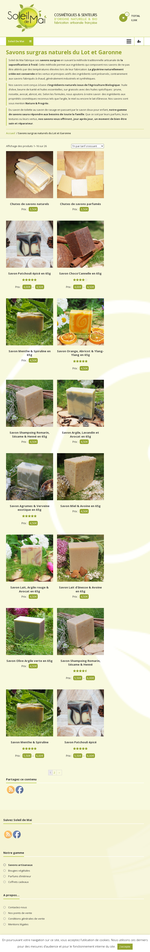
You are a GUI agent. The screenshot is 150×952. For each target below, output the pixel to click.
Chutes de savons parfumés (80, 204)
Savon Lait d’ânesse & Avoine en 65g (80, 589)
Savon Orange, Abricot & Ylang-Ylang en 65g (80, 353)
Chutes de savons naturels (29, 204)
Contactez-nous (17, 907)
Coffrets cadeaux (18, 882)
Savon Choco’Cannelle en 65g (80, 273)
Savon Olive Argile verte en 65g (29, 661)
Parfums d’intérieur (19, 876)
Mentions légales (18, 924)
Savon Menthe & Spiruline (29, 742)
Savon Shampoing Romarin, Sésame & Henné (80, 663)
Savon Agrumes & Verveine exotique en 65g (29, 508)
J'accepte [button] (125, 946)
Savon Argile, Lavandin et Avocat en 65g (80, 434)
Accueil (10, 133)
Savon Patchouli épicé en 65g (29, 273)
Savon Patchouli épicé (80, 742)
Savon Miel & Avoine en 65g (80, 506)
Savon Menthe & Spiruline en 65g (30, 353)
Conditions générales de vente (26, 918)
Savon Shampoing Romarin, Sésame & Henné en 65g (29, 434)
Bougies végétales (19, 870)
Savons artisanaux (20, 865)
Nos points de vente (20, 913)
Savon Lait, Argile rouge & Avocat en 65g (29, 589)
